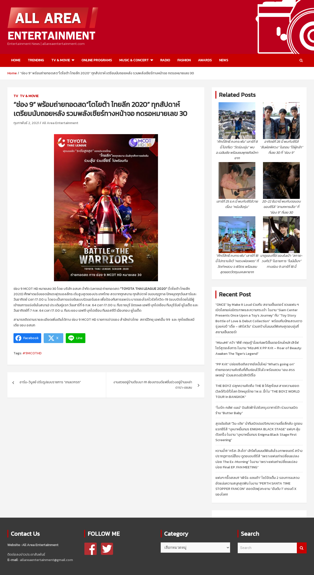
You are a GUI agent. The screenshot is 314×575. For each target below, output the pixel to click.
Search (302, 547)
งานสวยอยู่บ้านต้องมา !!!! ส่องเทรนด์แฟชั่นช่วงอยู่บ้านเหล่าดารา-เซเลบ (152, 385)
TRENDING (36, 60)
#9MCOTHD (32, 353)
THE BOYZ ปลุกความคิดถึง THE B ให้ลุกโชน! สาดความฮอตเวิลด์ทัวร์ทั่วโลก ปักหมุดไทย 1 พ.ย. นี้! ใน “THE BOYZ (257, 391)
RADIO (165, 60)
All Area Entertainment (60, 123)
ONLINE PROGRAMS (96, 60)
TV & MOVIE (60, 60)
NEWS (223, 60)
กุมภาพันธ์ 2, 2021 (26, 123)
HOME (15, 60)
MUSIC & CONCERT (134, 60)
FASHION (184, 60)
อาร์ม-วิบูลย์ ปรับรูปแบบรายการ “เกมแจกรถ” (50, 382)
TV (15, 96)
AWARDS (205, 60)
